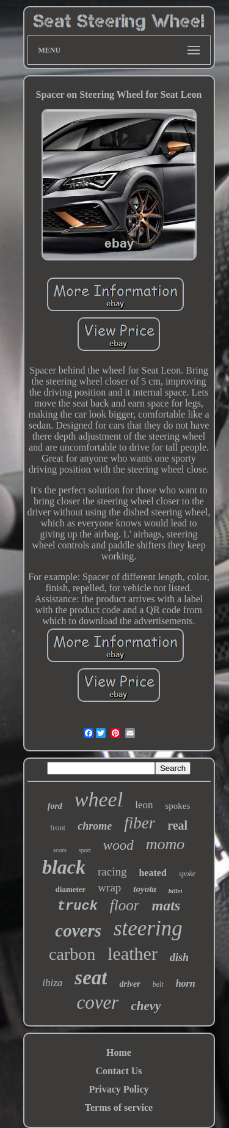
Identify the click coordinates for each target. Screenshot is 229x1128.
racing (112, 871)
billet (176, 890)
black (63, 867)
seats (60, 849)
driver (129, 984)
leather (132, 953)
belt (158, 984)
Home (118, 1052)
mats (165, 905)
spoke (187, 873)
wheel (99, 799)
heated (152, 873)
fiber (139, 823)
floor (125, 905)
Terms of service (119, 1107)
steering (148, 928)
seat (91, 978)
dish (179, 957)
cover (98, 1002)
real (177, 825)
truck (77, 906)
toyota (144, 889)
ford (55, 806)
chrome (95, 826)
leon (144, 805)
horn (185, 983)
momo (165, 844)
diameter (71, 889)
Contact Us (119, 1071)
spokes (177, 806)
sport (85, 850)
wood (118, 845)
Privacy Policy (118, 1089)
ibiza (52, 983)
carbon (72, 954)
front (57, 827)
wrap (109, 887)
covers (78, 930)
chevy (146, 1005)
